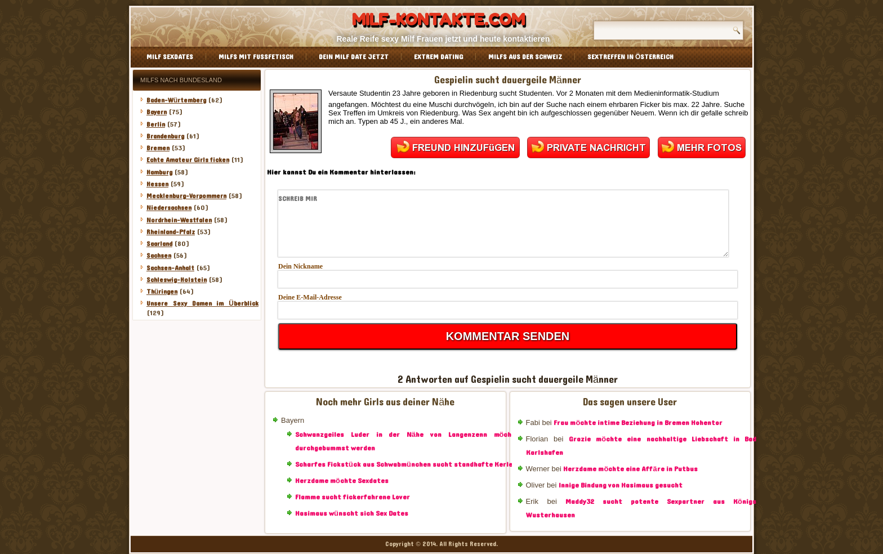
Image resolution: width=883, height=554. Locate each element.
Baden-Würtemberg (176, 100)
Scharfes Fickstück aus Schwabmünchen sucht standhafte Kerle (403, 464)
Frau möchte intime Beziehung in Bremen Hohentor (638, 423)
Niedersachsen (168, 208)
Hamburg (159, 172)
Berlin (155, 124)
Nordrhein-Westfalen (179, 220)
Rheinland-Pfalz (170, 232)
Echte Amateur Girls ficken (187, 160)
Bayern (156, 112)
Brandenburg (165, 136)
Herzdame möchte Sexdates (342, 481)
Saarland (159, 244)
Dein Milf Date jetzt (354, 57)
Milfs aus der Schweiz (525, 57)
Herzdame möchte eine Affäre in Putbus (630, 469)
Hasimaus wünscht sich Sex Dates (351, 513)
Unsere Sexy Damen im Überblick (202, 303)
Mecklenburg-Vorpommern (186, 196)
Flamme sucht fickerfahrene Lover (352, 497)
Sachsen (158, 255)
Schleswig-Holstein (176, 280)
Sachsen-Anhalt (170, 268)
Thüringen (161, 291)
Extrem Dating (438, 57)
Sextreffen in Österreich (630, 57)
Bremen (158, 148)
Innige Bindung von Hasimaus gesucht (621, 485)
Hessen (157, 184)
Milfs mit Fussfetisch (255, 57)
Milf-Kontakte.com (438, 19)
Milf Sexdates (169, 57)
